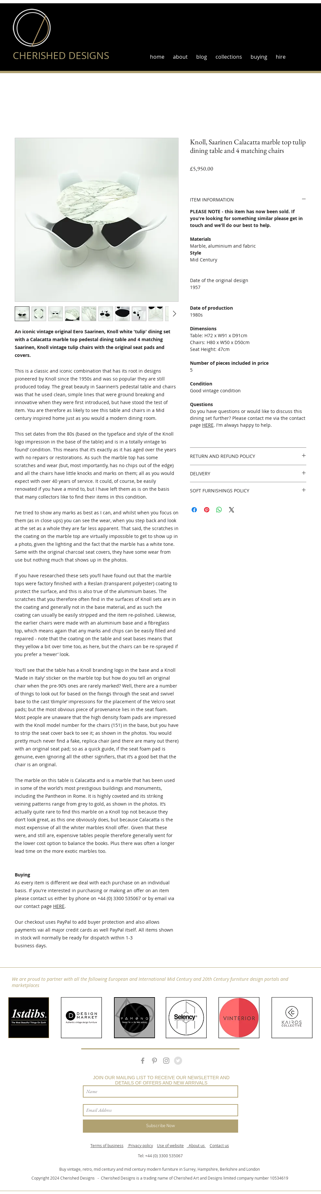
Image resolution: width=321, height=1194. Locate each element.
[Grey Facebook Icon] (143, 1061)
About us (196, 1145)
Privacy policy (140, 1145)
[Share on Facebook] (194, 510)
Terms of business (106, 1145)
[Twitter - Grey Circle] (178, 1061)
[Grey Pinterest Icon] (154, 1061)
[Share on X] (232, 510)
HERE (59, 906)
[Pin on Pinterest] (207, 510)
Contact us (219, 1145)
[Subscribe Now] (160, 1126)
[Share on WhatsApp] (219, 510)
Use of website (170, 1145)
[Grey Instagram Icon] (166, 1061)
